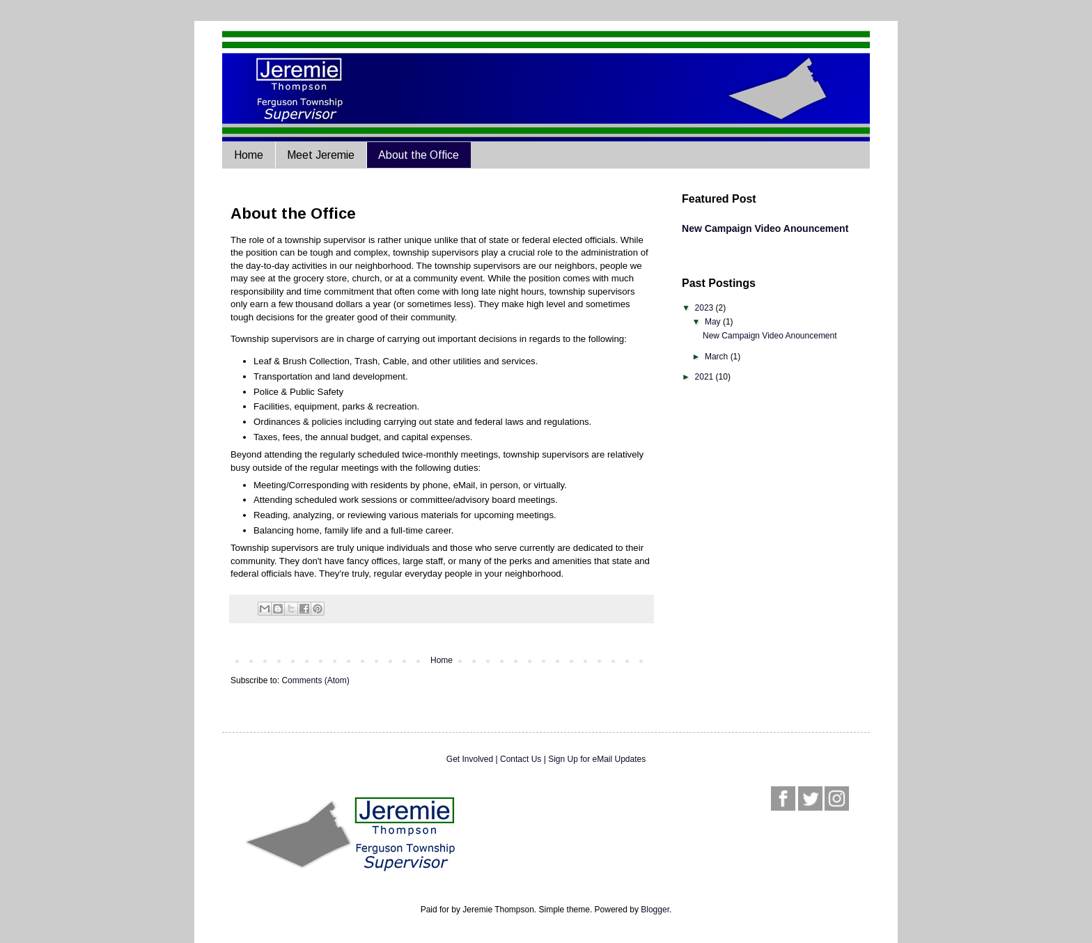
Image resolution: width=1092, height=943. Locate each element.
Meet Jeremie (320, 155)
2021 (705, 377)
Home (248, 155)
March (718, 356)
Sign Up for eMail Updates (597, 759)
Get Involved (469, 759)
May (714, 322)
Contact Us (520, 759)
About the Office (418, 155)
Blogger (655, 909)
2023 (705, 308)
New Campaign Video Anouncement (765, 228)
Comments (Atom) (315, 680)
